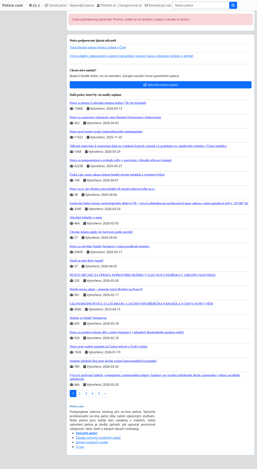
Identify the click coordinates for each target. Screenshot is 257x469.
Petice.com (12, 5)
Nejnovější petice (82, 5)
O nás (80, 447)
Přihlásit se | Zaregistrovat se (119, 5)
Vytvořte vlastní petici (160, 85)
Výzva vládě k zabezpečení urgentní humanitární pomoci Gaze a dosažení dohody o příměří (131, 56)
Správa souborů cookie (92, 442)
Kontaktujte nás (158, 5)
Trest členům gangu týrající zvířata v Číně (98, 47)
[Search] (201, 5)
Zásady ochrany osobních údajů (98, 438)
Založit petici (56, 5)
